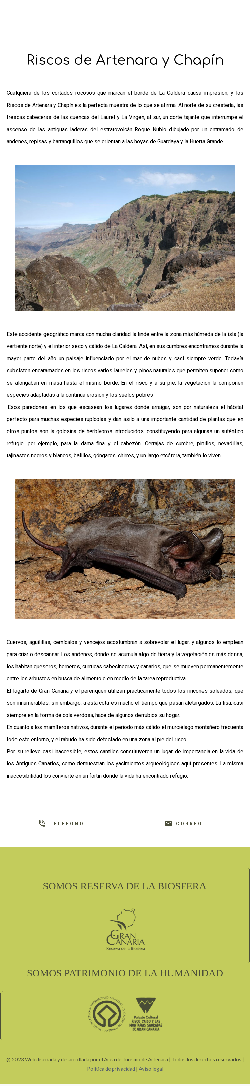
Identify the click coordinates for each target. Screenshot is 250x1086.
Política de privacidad (111, 1069)
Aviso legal (151, 1069)
